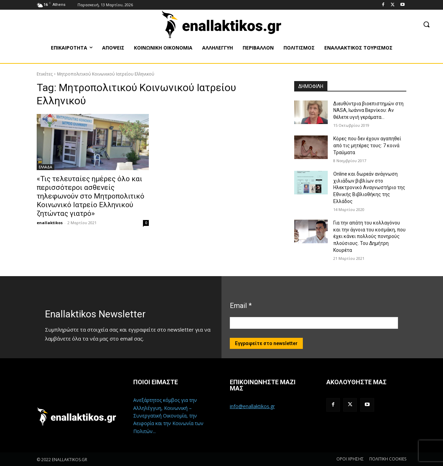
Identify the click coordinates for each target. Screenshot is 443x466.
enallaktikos (50, 222)
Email (241, 305)
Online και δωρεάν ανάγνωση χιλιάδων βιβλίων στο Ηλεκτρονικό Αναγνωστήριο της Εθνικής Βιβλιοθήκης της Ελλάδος (369, 187)
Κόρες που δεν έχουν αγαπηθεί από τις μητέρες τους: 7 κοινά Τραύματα (367, 145)
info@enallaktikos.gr (252, 406)
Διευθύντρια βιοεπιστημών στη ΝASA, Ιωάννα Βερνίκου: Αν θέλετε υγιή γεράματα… (368, 110)
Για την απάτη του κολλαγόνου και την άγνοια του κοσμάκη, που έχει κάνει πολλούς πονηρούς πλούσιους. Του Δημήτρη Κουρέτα (369, 236)
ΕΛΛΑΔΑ (45, 167)
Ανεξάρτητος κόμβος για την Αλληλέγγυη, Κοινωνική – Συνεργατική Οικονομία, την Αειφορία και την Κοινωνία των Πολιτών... (168, 415)
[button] (426, 24)
